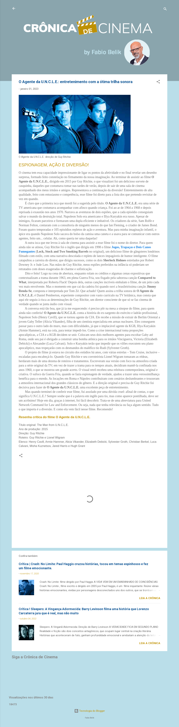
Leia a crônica (149, 598)
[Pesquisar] (165, 9)
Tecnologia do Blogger (89, 710)
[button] (158, 82)
